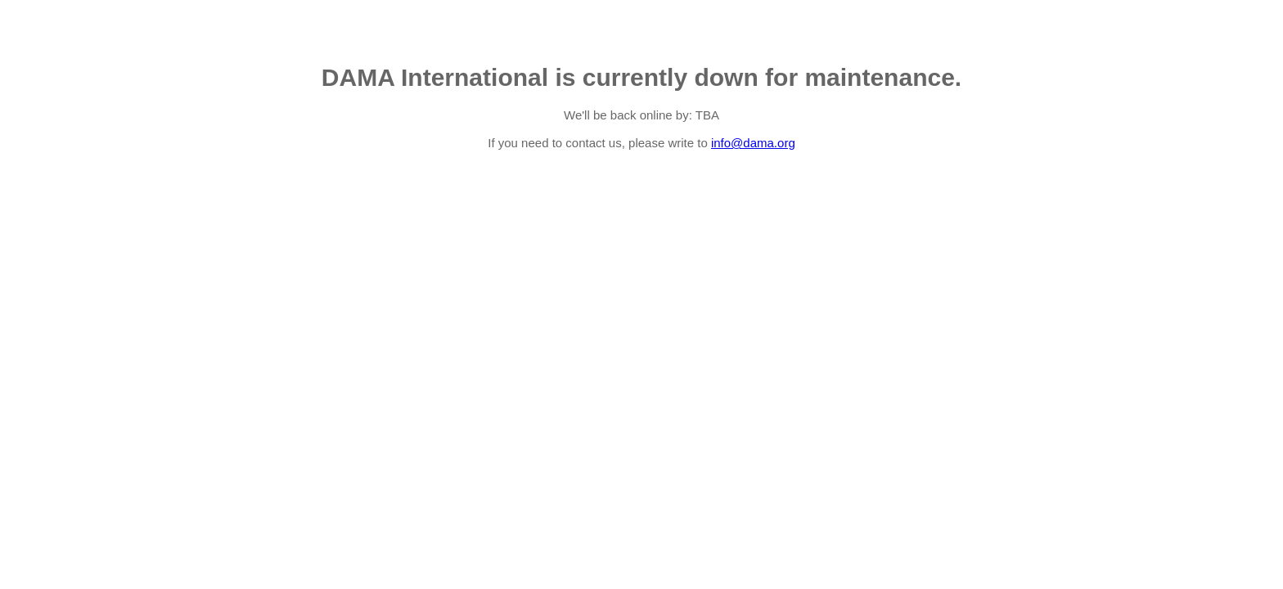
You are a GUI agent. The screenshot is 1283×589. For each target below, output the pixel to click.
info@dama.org (753, 143)
